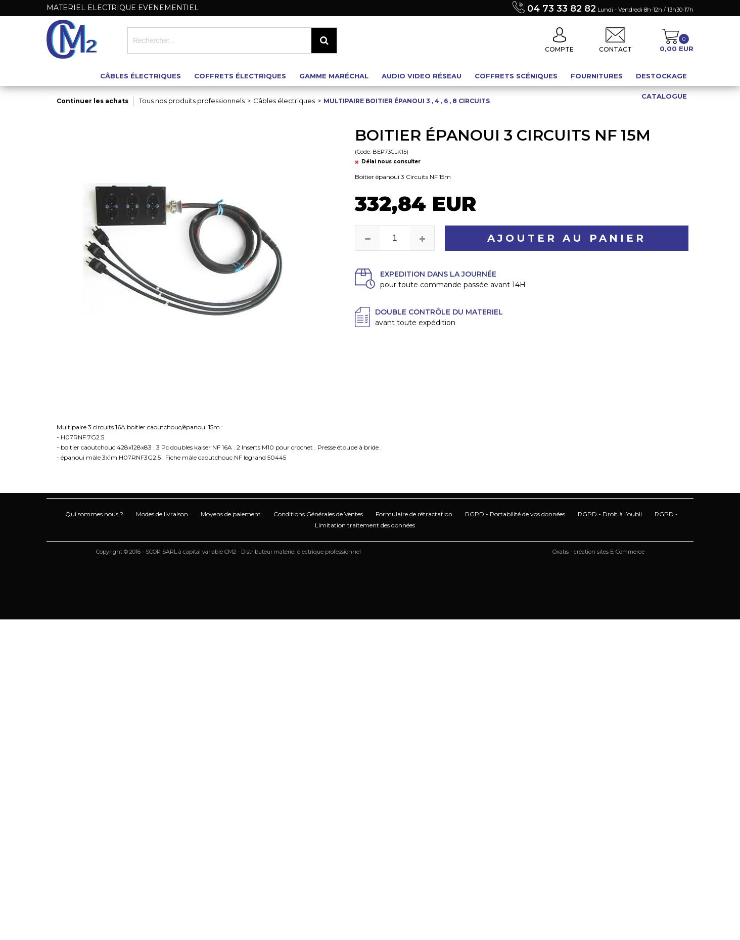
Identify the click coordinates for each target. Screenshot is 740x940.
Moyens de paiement (231, 514)
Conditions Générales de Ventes (318, 514)
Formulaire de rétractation (414, 514)
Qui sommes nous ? (94, 514)
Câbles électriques (140, 76)
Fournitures (597, 76)
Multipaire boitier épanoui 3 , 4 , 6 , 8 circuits (406, 101)
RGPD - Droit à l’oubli (610, 514)
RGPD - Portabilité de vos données (515, 514)
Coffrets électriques (240, 76)
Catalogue (664, 96)
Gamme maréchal (333, 76)
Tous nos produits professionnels (192, 101)
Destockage (661, 76)
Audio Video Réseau (421, 76)
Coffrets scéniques (516, 76)
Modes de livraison (162, 514)
